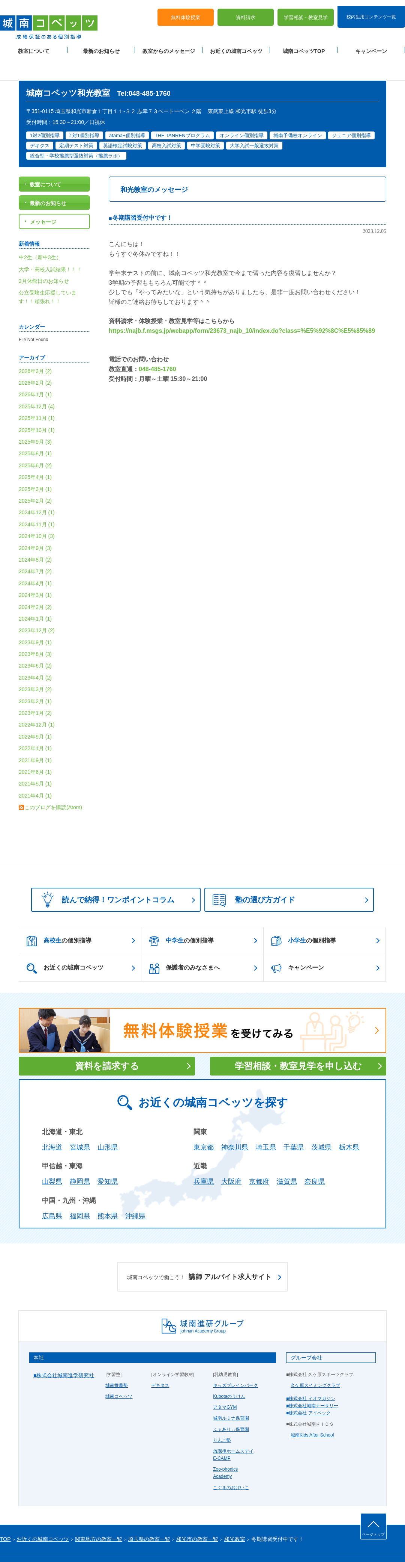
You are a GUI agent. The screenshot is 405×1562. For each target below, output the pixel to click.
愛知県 (108, 1157)
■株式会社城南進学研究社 (63, 1351)
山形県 (108, 1123)
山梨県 (52, 1157)
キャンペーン (371, 45)
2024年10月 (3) (37, 512)
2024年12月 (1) (37, 489)
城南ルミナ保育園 (231, 1394)
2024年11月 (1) (37, 500)
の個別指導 (59, 917)
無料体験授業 (185, 11)
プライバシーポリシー (22, 1544)
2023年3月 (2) (35, 665)
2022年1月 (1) (35, 724)
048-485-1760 (157, 345)
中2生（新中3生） (40, 233)
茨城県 (321, 1123)
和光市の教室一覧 (197, 1515)
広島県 (52, 1192)
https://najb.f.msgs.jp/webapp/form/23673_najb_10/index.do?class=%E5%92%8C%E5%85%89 (242, 307)
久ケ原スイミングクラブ (315, 1361)
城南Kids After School (312, 1411)
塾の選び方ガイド (254, 876)
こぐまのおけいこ (231, 1463)
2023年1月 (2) (35, 689)
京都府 (259, 1157)
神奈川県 (234, 1123)
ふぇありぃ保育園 (231, 1405)
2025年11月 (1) (37, 394)
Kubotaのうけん (229, 1372)
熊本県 (108, 1192)
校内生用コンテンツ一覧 (371, 10)
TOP (5, 1515)
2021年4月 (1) (35, 772)
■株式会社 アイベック (308, 1388)
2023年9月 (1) (35, 618)
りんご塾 (222, 1416)
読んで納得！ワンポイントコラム (105, 875)
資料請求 (245, 11)
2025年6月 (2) (35, 441)
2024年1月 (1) (35, 595)
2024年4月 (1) (35, 559)
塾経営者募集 (118, 1544)
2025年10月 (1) (37, 406)
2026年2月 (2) (35, 359)
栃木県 (349, 1123)
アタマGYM (225, 1383)
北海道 (52, 1123)
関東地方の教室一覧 (98, 1515)
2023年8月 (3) (35, 630)
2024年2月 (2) (35, 583)
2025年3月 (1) (35, 465)
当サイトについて (155, 1544)
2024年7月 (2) (35, 547)
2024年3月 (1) (35, 571)
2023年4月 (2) (35, 654)
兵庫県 (204, 1157)
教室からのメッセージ (168, 45)
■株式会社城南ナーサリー (312, 1381)
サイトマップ (63, 1544)
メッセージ (43, 198)
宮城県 (80, 1123)
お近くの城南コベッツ (236, 45)
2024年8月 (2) (35, 536)
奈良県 (314, 1157)
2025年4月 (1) (35, 453)
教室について (34, 45)
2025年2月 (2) (35, 477)
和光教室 (234, 1515)
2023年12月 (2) (37, 606)
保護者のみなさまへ (184, 944)
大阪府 (231, 1157)
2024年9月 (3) (35, 524)
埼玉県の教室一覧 (149, 1515)
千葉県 (294, 1123)
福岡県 (80, 1192)
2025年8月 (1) (35, 430)
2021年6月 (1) (35, 748)
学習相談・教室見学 (306, 11)
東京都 (204, 1123)
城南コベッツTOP (304, 45)
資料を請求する (107, 1042)
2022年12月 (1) (37, 701)
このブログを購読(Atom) (53, 783)
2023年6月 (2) (35, 642)
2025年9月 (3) (35, 418)
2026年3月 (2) (35, 347)
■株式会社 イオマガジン (310, 1374)
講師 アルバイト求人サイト (199, 1253)
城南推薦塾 (116, 1361)
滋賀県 (287, 1157)
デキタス (160, 1361)
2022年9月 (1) (35, 713)
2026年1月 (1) (35, 371)
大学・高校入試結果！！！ (50, 245)
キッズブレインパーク (235, 1361)
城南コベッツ (118, 1372)
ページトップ (373, 1534)
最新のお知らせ (101, 45)
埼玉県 (266, 1123)
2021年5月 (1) (35, 760)
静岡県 (80, 1157)
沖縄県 (135, 1192)
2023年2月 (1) (35, 677)
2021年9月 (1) (35, 736)
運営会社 (91, 1544)
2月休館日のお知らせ (44, 257)
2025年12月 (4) (37, 382)
